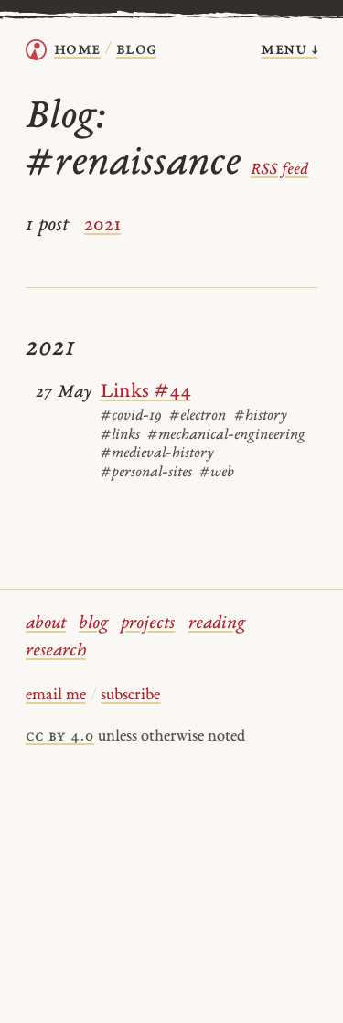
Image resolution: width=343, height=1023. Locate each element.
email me (56, 695)
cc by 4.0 (60, 737)
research (56, 651)
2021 (102, 225)
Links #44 (146, 391)
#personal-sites (146, 472)
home (77, 49)
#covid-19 (131, 416)
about (46, 624)
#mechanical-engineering (226, 435)
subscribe (130, 695)
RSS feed (279, 170)
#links (120, 435)
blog (93, 624)
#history (260, 416)
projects (148, 624)
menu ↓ (289, 49)
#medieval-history (157, 453)
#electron (197, 416)
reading (216, 624)
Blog (136, 49)
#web (216, 472)
